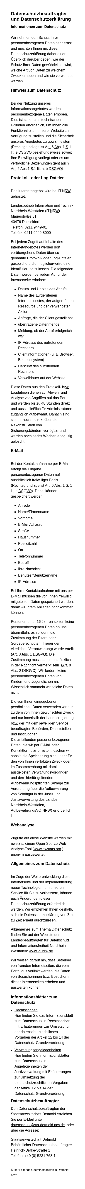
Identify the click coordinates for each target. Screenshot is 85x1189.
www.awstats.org (47, 849)
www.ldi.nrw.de (41, 951)
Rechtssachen (26, 1010)
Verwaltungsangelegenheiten (38, 1050)
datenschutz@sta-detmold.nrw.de (38, 1125)
